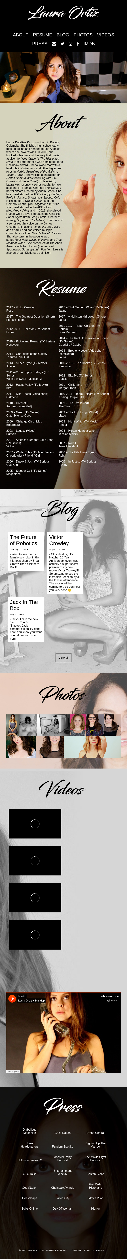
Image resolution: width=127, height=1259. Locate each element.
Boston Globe (95, 1174)
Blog (63, 34)
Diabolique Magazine (30, 1131)
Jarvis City (62, 1198)
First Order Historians (95, 1186)
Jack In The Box (24, 605)
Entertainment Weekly (63, 1172)
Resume (42, 34)
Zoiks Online (30, 1208)
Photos (83, 34)
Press (40, 43)
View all (64, 657)
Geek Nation (62, 1132)
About (20, 34)
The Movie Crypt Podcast (95, 1158)
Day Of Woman (62, 1208)
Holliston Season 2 (30, 1160)
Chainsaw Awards (62, 1187)
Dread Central (95, 1132)
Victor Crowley (59, 540)
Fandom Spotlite (62, 1146)
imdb (89, 43)
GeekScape (29, 1198)
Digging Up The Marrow (95, 1145)
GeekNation (29, 1187)
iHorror (95, 1208)
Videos (105, 34)
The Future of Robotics (23, 540)
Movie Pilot (95, 1198)
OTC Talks (29, 1174)
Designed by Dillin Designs (88, 1250)
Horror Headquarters (29, 1145)
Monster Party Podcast (63, 1158)
